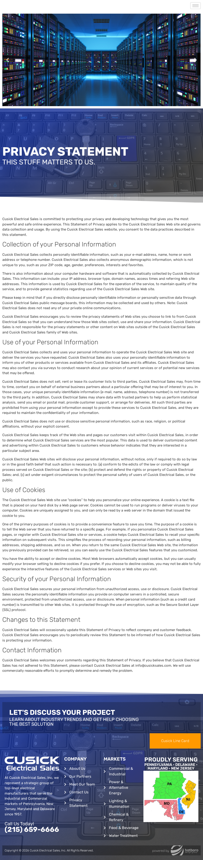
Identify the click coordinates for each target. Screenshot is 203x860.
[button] (7, 60)
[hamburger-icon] (195, 5)
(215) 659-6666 (32, 829)
